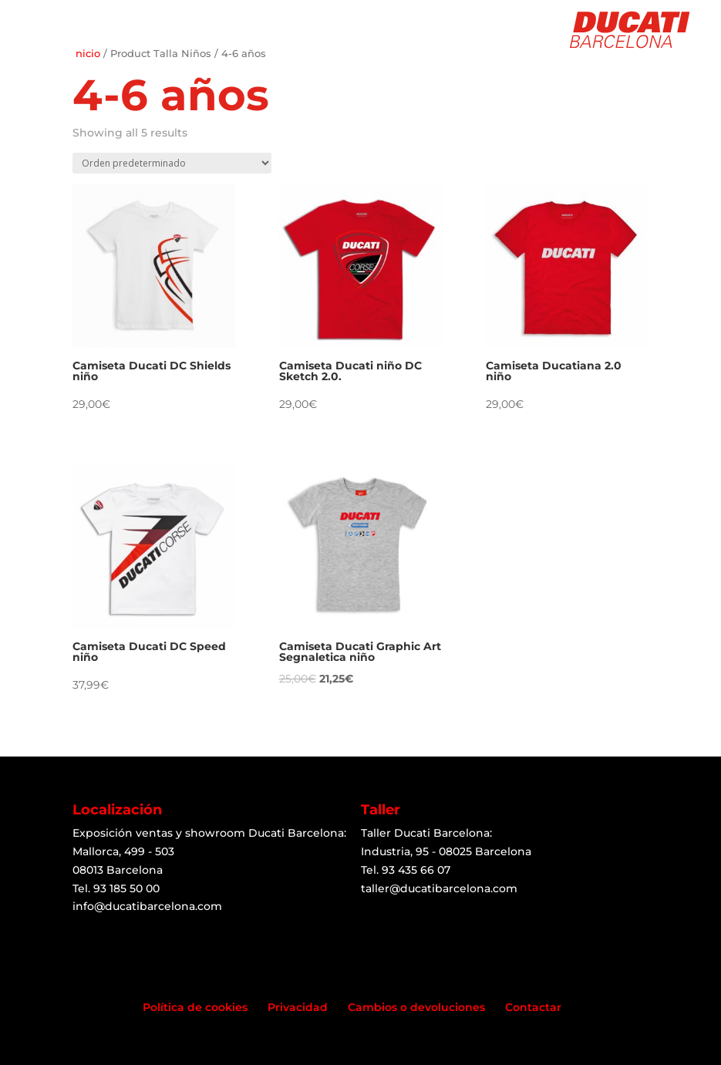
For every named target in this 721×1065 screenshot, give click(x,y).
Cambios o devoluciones (416, 1007)
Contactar (533, 1007)
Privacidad (298, 1007)
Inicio (86, 53)
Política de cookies (195, 1007)
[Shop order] (171, 163)
